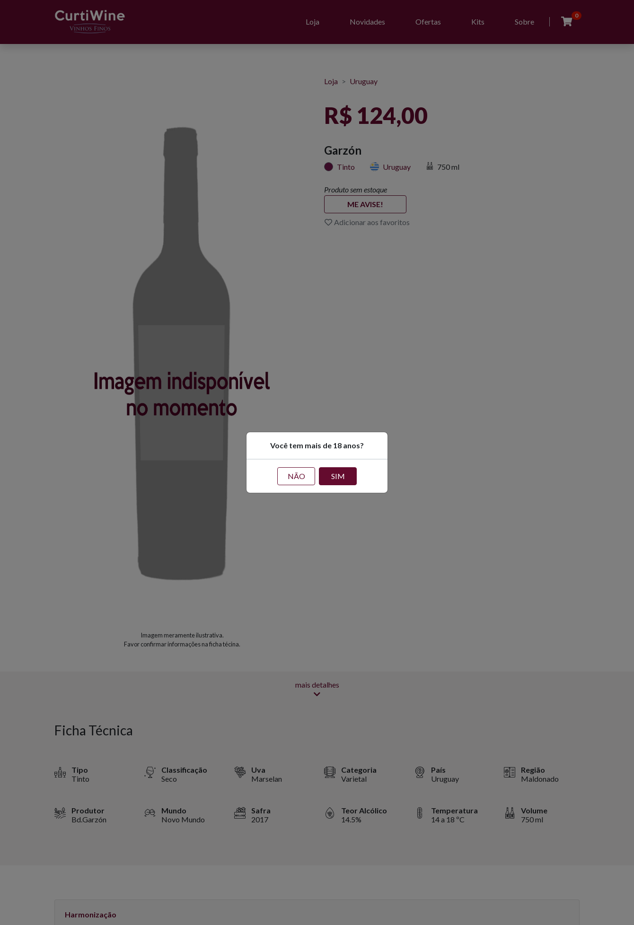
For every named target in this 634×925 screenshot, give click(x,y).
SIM (338, 475)
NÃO (296, 475)
